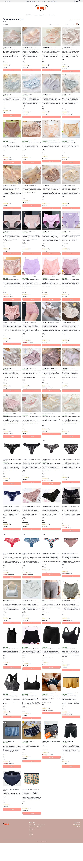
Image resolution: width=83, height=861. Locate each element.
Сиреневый (24, 296)
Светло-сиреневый (45, 391)
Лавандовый (64, 250)
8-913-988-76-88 (7, 1)
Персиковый (24, 63)
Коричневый (5, 390)
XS (22, 59)
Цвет (3, 61)
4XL (29, 293)
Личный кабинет (54, 1)
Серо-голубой (64, 110)
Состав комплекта (45, 763)
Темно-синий (5, 533)
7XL (52, 671)
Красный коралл (5, 582)
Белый (23, 437)
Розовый (43, 63)
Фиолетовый (24, 390)
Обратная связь (32, 847)
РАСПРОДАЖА (29, 15)
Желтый (43, 435)
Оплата (48, 1)
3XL (27, 293)
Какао (4, 156)
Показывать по (68, 24)
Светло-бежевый (64, 204)
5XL (49, 671)
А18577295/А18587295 (45, 765)
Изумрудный (24, 582)
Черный (4, 485)
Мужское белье (52, 15)
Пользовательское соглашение (35, 844)
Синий (43, 721)
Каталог (27, 1)
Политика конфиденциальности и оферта (37, 843)
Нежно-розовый (44, 296)
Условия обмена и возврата (34, 846)
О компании (32, 1)
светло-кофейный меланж (65, 342)
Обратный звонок (76, 842)
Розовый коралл (5, 341)
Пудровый (4, 296)
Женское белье (42, 15)
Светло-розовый (5, 63)
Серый (4, 628)
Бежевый (23, 156)
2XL (26, 293)
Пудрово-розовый (64, 64)
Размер (4, 58)
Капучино (43, 204)
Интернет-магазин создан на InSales (41, 859)
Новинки (36, 15)
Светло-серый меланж (25, 628)
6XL (50, 671)
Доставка (43, 1)
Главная (70, 19)
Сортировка (50, 24)
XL (64, 107)
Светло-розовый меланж (65, 390)
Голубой (4, 109)
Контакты (38, 1)
